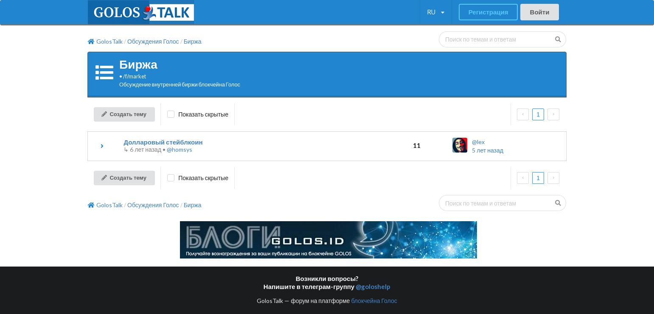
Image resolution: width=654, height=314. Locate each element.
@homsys (179, 149)
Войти (540, 12)
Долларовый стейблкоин (163, 142)
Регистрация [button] (488, 12)
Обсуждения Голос (153, 41)
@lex (478, 141)
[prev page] (523, 114)
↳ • (145, 149)
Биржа (193, 41)
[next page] (553, 114)
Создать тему (123, 114)
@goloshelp (373, 286)
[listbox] (435, 12)
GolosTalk (105, 41)
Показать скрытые (203, 114)
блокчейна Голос (374, 300)
